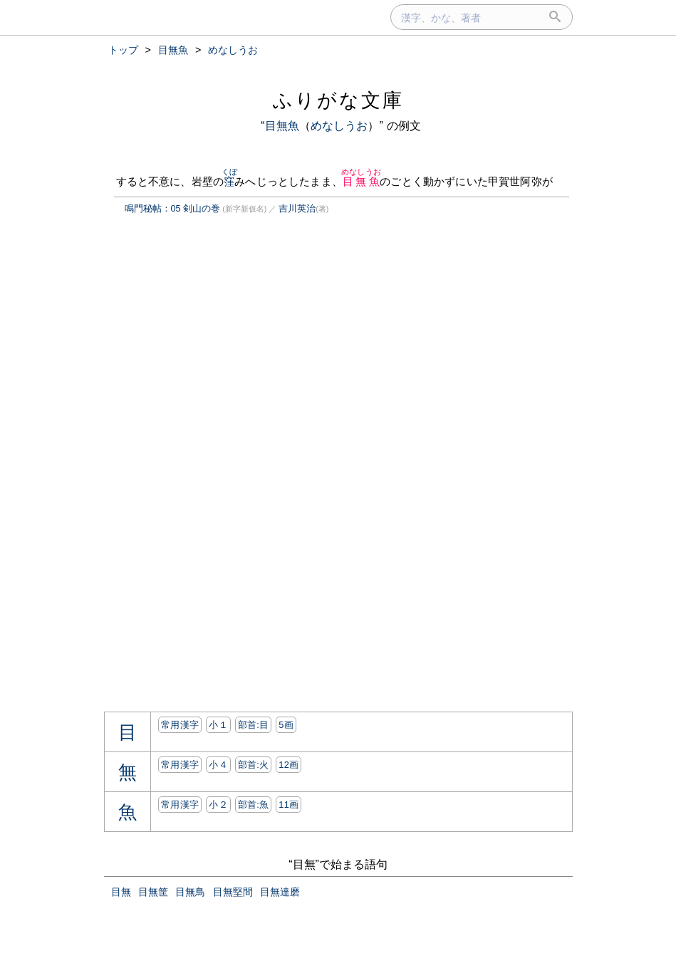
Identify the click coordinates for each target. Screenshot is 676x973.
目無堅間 (233, 891)
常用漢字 (180, 724)
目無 (121, 891)
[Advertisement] (223, 359)
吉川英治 (297, 208)
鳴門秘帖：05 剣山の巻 (173, 208)
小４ (218, 764)
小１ (218, 724)
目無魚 (282, 126)
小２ (218, 804)
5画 (286, 724)
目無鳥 (190, 891)
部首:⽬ (253, 724)
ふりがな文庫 (338, 100)
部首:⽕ (253, 764)
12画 (288, 764)
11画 (288, 804)
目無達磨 (280, 891)
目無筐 (153, 891)
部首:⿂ (253, 804)
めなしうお (339, 126)
